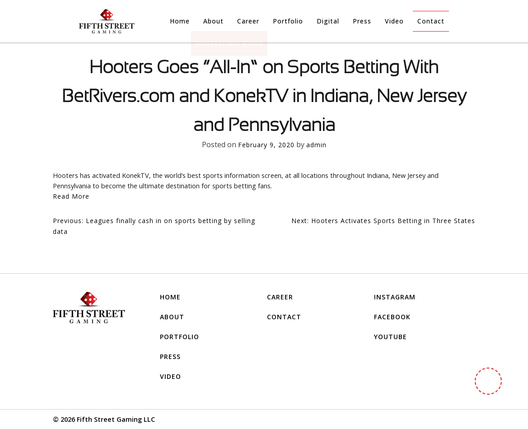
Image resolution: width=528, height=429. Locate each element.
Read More (71, 196)
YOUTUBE (390, 336)
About (213, 21)
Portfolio (288, 21)
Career (248, 21)
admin (316, 144)
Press (362, 21)
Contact (430, 21)
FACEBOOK (392, 316)
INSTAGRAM (395, 297)
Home (180, 21)
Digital (328, 21)
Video (394, 21)
